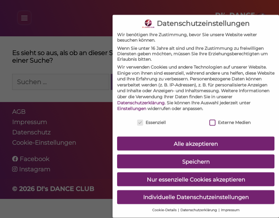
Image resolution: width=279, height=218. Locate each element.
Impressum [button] (230, 205)
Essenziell (151, 118)
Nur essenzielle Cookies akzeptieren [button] (196, 174)
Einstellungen (131, 104)
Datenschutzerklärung (141, 98)
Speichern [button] (196, 157)
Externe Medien (230, 118)
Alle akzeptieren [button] (196, 139)
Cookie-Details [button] (164, 205)
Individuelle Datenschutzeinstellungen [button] (196, 192)
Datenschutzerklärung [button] (199, 205)
